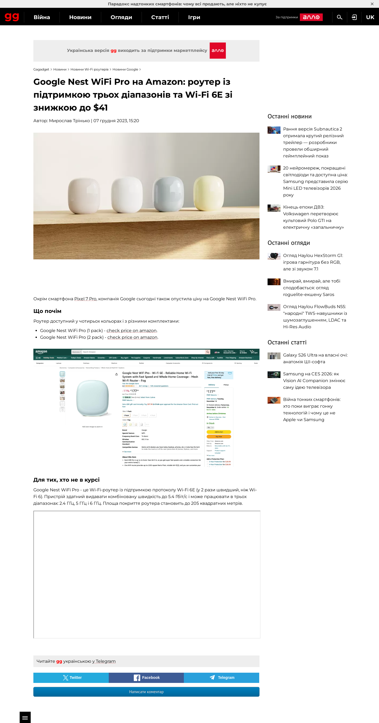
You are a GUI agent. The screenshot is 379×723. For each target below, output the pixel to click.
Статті (208, 17)
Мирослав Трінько (69, 120)
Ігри (243, 17)
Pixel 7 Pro (85, 298)
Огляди (170, 17)
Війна (90, 17)
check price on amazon (132, 330)
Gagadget (36, 16)
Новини (129, 17)
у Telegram (104, 661)
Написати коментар (146, 691)
